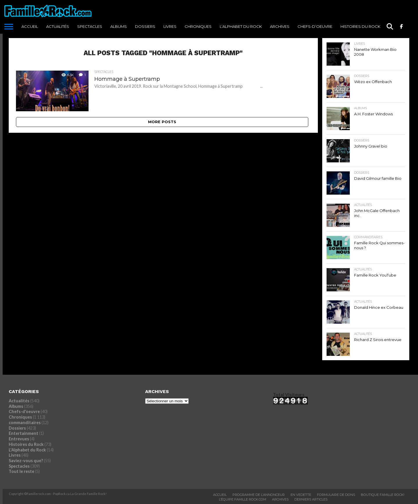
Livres (169, 26)
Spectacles (89, 26)
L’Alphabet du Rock (241, 26)
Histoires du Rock (360, 26)
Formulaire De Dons (336, 495)
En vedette (301, 495)
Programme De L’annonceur (259, 495)
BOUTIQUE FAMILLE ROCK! (382, 495)
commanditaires (25, 422)
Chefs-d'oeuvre (24, 411)
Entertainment (23, 433)
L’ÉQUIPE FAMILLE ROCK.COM (242, 499)
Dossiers (145, 26)
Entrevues (19, 438)
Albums (118, 26)
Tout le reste (21, 471)
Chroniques (198, 26)
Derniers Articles (310, 499)
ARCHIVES (279, 26)
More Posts (162, 122)
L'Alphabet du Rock (27, 449)
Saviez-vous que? (26, 460)
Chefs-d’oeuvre (315, 26)
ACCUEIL (29, 26)
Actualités (57, 26)
